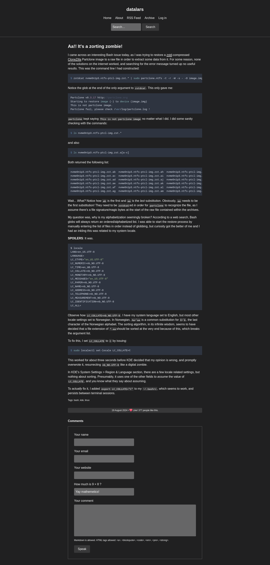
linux (87, 400)
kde (82, 400)
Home (107, 18)
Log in (162, 18)
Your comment (83, 500)
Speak (82, 549)
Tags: (70, 400)
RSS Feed (134, 18)
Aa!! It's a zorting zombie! (95, 46)
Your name (81, 434)
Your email (81, 451)
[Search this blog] (126, 27)
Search (150, 27)
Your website (82, 467)
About (119, 18)
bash (76, 400)
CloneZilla (74, 59)
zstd (169, 54)
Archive (149, 18)
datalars (135, 9)
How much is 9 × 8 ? (87, 484)
